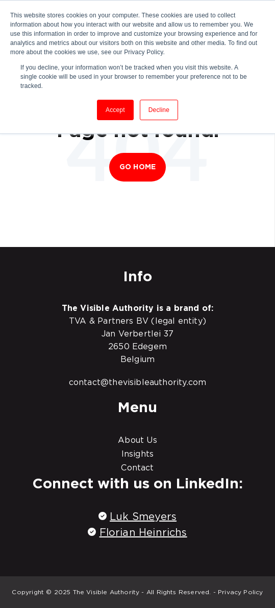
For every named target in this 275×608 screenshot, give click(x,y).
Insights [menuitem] (137, 453)
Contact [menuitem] (137, 467)
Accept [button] (115, 110)
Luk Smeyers (143, 516)
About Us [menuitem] (137, 439)
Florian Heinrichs (143, 532)
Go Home (137, 167)
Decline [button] (158, 110)
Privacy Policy (240, 592)
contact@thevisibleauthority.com (138, 382)
